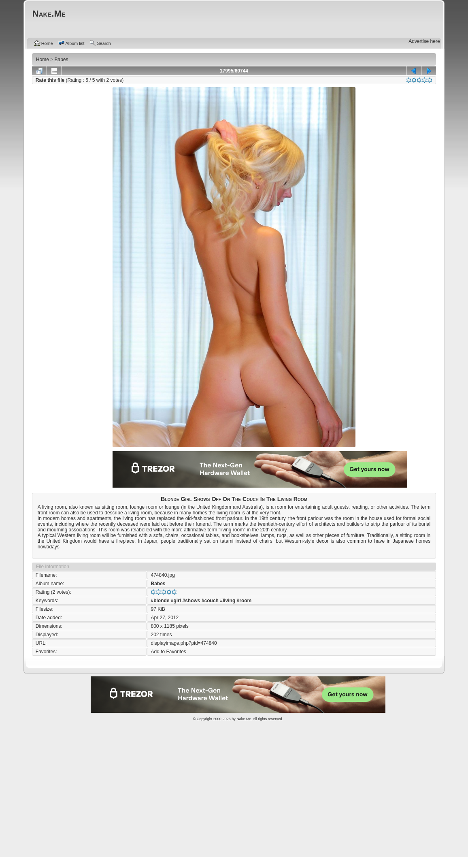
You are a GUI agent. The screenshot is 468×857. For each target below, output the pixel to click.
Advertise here (424, 41)
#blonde (160, 600)
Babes (158, 583)
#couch (210, 600)
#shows (191, 600)
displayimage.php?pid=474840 (184, 643)
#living (227, 600)
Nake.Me (243, 719)
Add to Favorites (168, 651)
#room (244, 600)
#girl (176, 600)
